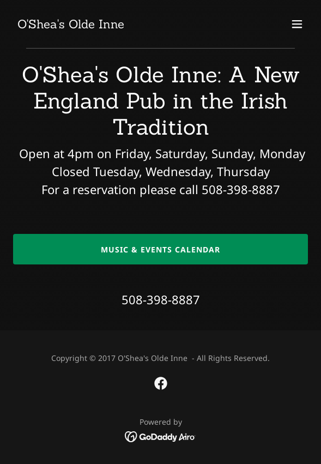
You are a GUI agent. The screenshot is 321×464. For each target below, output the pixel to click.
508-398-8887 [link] (161, 299)
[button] (297, 24)
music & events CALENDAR (160, 249)
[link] (70, 25)
